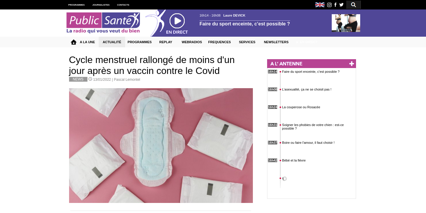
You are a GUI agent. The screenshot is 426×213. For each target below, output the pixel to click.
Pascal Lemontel (127, 80)
